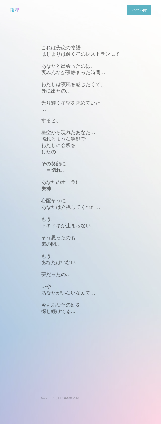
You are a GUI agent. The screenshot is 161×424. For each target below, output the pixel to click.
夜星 (15, 10)
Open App (139, 9)
